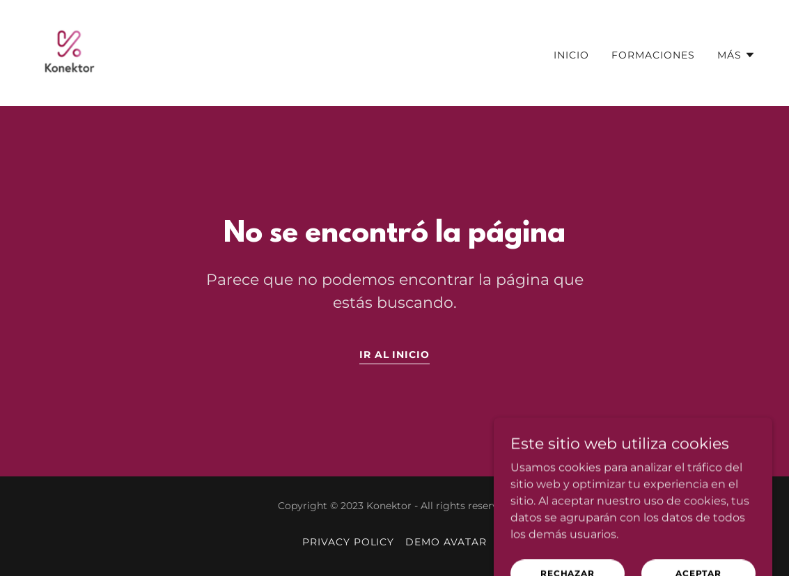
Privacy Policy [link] (348, 542)
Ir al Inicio (394, 354)
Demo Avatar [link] (446, 542)
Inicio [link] (571, 55)
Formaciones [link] (653, 55)
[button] (736, 55)
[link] (69, 52)
